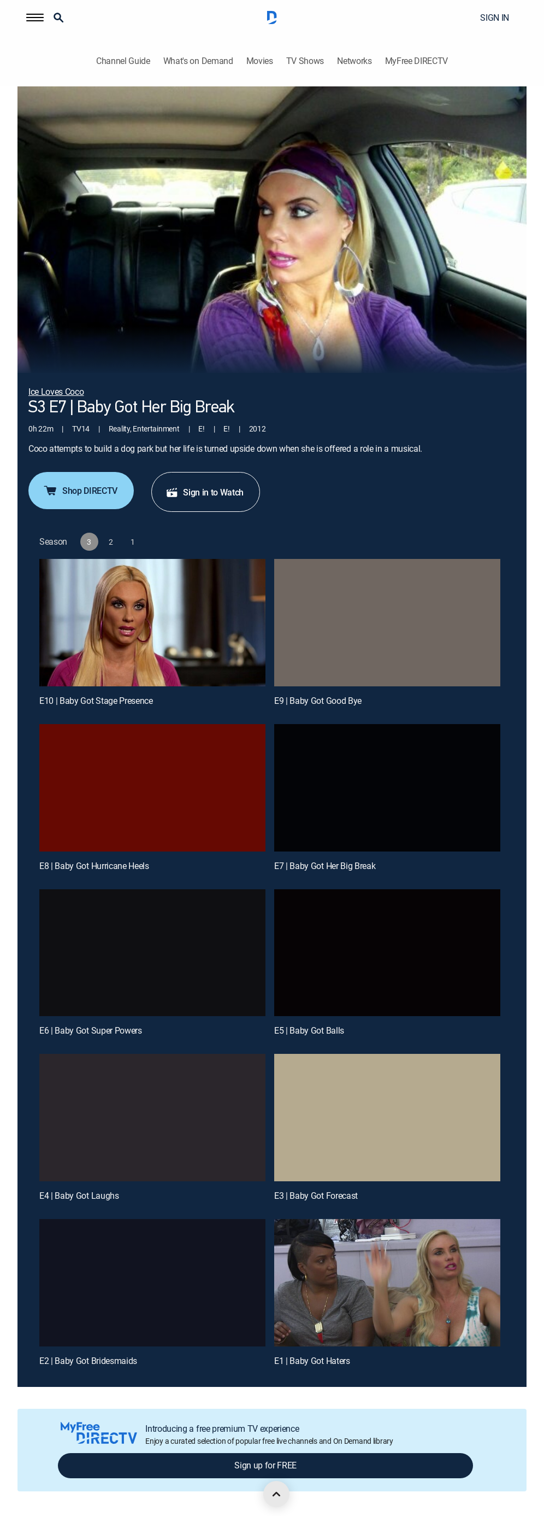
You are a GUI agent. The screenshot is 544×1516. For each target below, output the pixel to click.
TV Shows (305, 61)
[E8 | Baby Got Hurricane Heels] (152, 788)
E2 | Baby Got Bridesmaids (88, 1361)
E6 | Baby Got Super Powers (90, 1030)
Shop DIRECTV (80, 490)
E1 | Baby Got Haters (312, 1361)
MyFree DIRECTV (416, 61)
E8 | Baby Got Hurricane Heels (94, 866)
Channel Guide (123, 61)
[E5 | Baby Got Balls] (387, 953)
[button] (35, 17)
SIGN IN (494, 17)
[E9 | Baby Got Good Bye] (387, 622)
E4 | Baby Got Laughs (79, 1196)
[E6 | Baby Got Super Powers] (152, 953)
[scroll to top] (276, 1494)
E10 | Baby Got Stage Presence (96, 701)
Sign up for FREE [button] (265, 1465)
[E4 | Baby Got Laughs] (152, 1117)
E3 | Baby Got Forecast (316, 1196)
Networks (354, 61)
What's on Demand (198, 61)
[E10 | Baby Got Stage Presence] (152, 622)
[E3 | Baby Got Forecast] (387, 1117)
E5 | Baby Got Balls (309, 1030)
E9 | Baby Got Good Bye (318, 701)
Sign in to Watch (204, 492)
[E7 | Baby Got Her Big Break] (387, 788)
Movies (259, 61)
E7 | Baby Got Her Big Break (324, 866)
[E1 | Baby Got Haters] (387, 1282)
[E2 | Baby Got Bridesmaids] (152, 1282)
